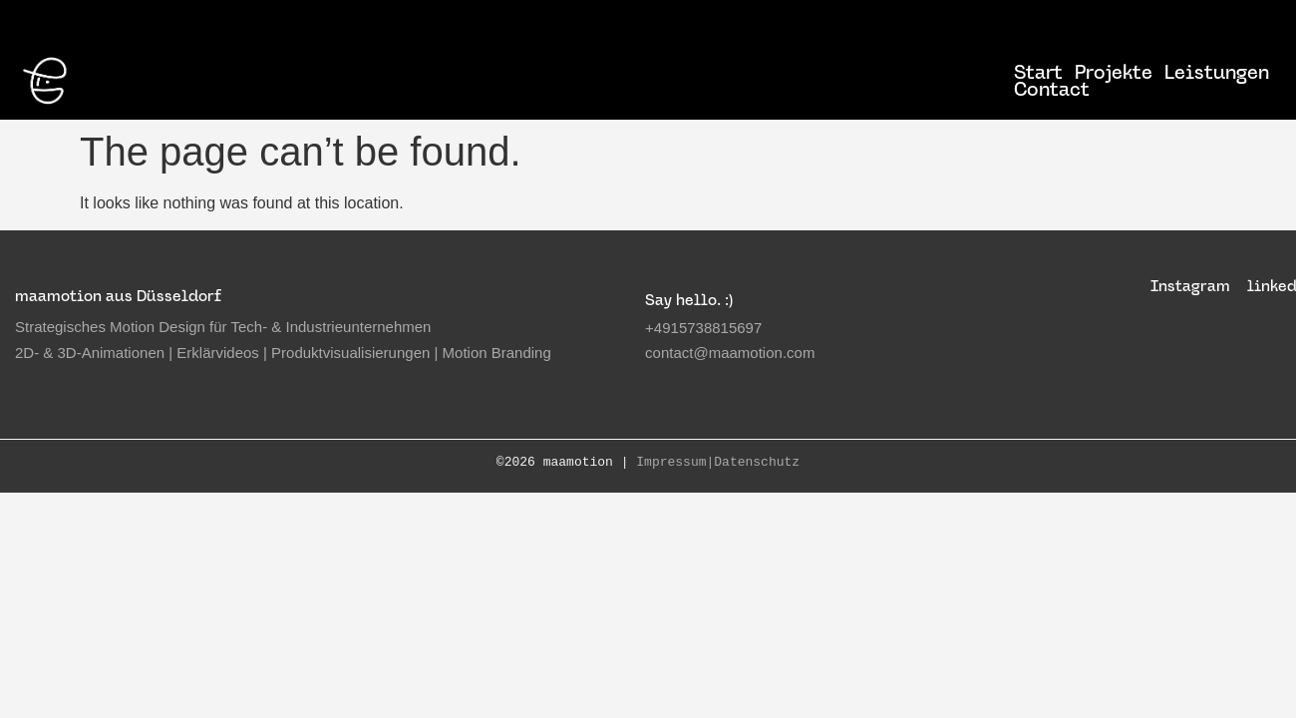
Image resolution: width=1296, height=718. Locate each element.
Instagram (1190, 285)
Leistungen (1216, 72)
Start (1038, 72)
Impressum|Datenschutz (718, 463)
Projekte (1113, 72)
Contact (1052, 89)
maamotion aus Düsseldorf (118, 295)
